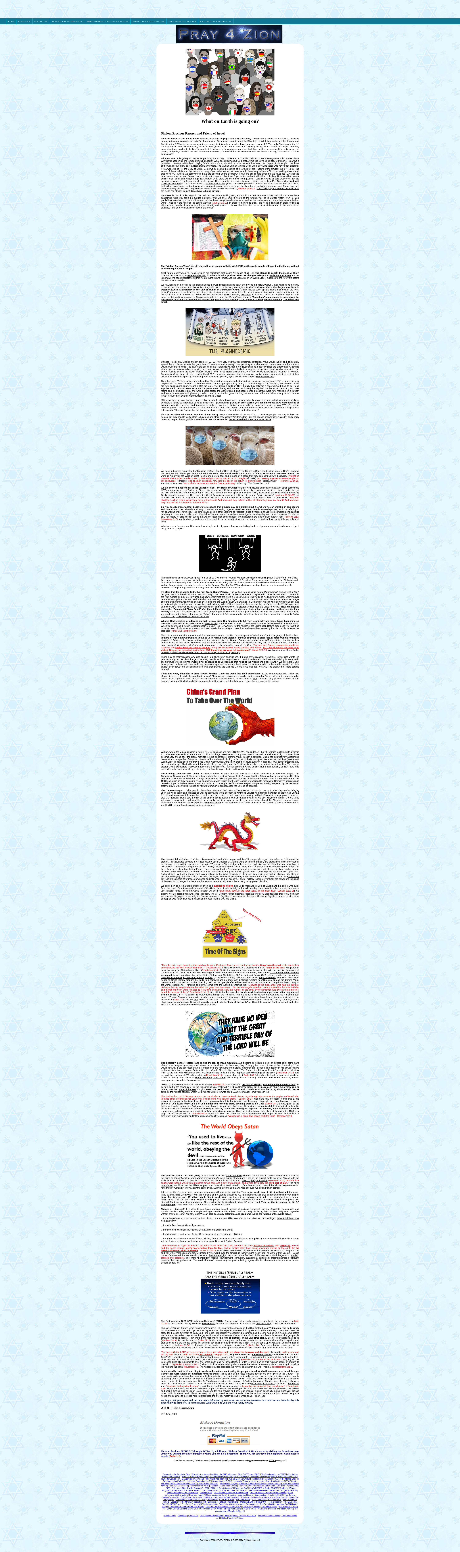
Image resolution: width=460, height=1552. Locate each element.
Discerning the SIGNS (222, 1481)
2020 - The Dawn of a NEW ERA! (266, 1499)
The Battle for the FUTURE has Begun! (186, 1506)
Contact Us (193, 1516)
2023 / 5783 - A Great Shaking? (219, 1488)
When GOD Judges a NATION (283, 1490)
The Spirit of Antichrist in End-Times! (240, 1509)
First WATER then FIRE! (249, 1474)
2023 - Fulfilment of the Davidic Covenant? (184, 1488)
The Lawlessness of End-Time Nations (221, 1502)
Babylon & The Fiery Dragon (274, 1497)
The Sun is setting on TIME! (273, 1474)
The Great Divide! (267, 1504)
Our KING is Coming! (275, 1481)
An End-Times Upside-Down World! (206, 1509)
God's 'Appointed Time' (216, 1495)
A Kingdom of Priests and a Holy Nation (275, 1509)
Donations (182, 1516)
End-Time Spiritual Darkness (226, 1497)
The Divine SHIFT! (257, 1476)
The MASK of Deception (191, 1502)
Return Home (170, 1516)
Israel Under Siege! (228, 1483)
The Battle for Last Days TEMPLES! (196, 1497)
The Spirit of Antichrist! (208, 1483)
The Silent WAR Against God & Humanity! (256, 1486)
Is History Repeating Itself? (199, 1481)
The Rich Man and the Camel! (223, 1486)
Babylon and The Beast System (186, 1490)
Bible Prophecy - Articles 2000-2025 (240, 1516)
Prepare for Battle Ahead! (278, 1476)
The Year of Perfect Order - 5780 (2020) (223, 1506)
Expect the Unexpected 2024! (184, 1483)
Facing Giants (206, 1493)
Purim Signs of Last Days (236, 1476)
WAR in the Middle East (284, 1479)
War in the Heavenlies (258, 1490)
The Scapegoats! (209, 1504)
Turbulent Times (243, 1499)
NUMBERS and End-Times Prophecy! (184, 1504)
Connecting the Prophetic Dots (176, 1474)
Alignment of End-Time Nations (252, 1483)
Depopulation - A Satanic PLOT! (269, 1495)
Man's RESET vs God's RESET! (263, 1488)
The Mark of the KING (199, 1486)
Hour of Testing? (275, 1502)
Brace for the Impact (201, 1474)
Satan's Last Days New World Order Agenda (238, 1504)
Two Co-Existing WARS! (239, 1479)
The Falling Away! (269, 1506)
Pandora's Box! (241, 1488)
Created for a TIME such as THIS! (190, 1499)
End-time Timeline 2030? (288, 1486)
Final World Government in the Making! (231, 1493)
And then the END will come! (223, 1474)
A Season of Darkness (251, 1497)
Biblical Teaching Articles (232, 1518)
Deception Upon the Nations (240, 1495)
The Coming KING (210, 1490)
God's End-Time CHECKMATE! (233, 1490)
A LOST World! (274, 1483)
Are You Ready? (197, 1495)
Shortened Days (216, 1476)
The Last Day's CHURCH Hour (220, 1499)
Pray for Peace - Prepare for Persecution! (268, 1493)
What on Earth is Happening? (195, 1476)
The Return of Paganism (262, 1479)
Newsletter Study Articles (269, 1516)
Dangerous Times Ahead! (193, 1479)
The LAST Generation (178, 1486)
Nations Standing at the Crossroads (182, 1493)
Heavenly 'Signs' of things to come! (249, 1481)
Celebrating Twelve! (251, 1506)
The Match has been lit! (216, 1479)
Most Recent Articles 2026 (211, 1516)
